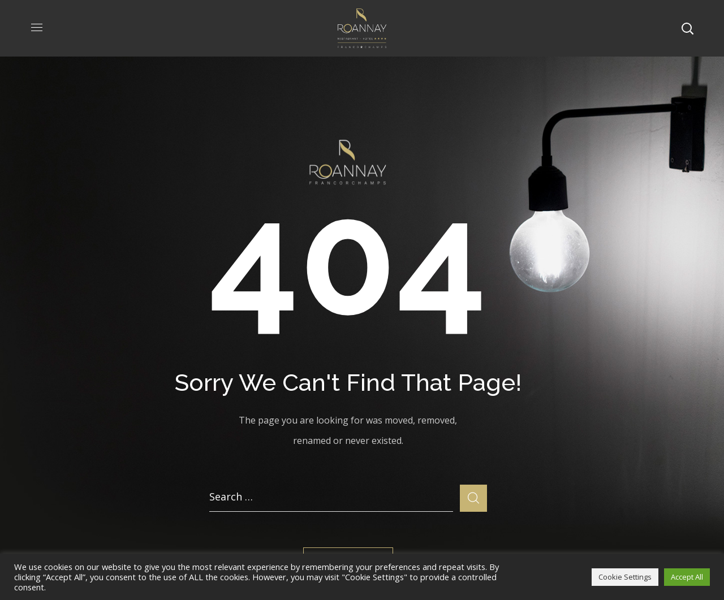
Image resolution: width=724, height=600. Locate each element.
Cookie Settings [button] (625, 577)
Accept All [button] (687, 577)
